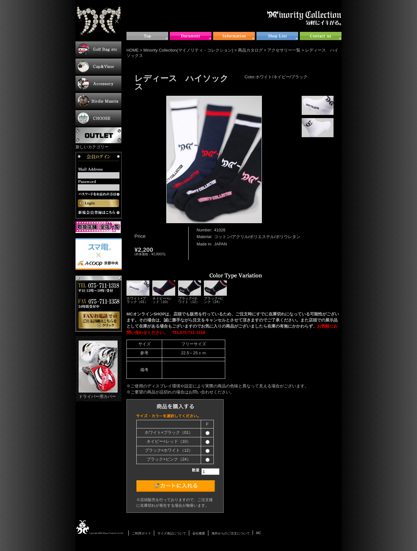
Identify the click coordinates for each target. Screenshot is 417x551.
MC (258, 533)
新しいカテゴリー (92, 147)
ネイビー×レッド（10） (163, 292)
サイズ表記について (171, 533)
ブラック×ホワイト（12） (189, 292)
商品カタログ (250, 50)
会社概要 (198, 533)
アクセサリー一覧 (283, 50)
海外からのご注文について (231, 533)
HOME (132, 50)
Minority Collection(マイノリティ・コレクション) (188, 50)
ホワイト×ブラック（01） (137, 292)
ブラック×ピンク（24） (215, 292)
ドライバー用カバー (98, 370)
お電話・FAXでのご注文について (98, 304)
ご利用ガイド (141, 533)
